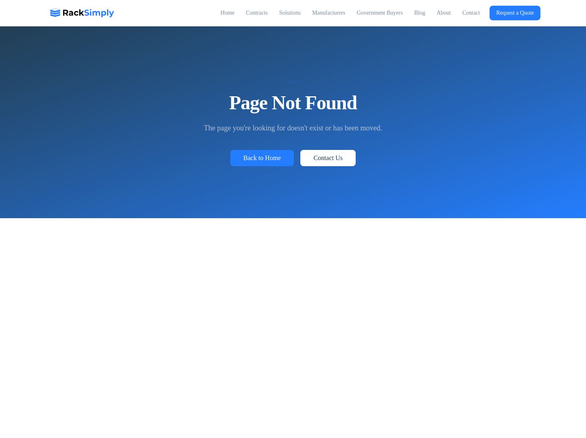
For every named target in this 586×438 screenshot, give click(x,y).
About (444, 13)
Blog (419, 13)
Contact (471, 13)
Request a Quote (515, 13)
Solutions (290, 13)
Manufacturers (328, 13)
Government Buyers (380, 13)
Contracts (257, 13)
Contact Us (328, 157)
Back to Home (262, 157)
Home (227, 13)
